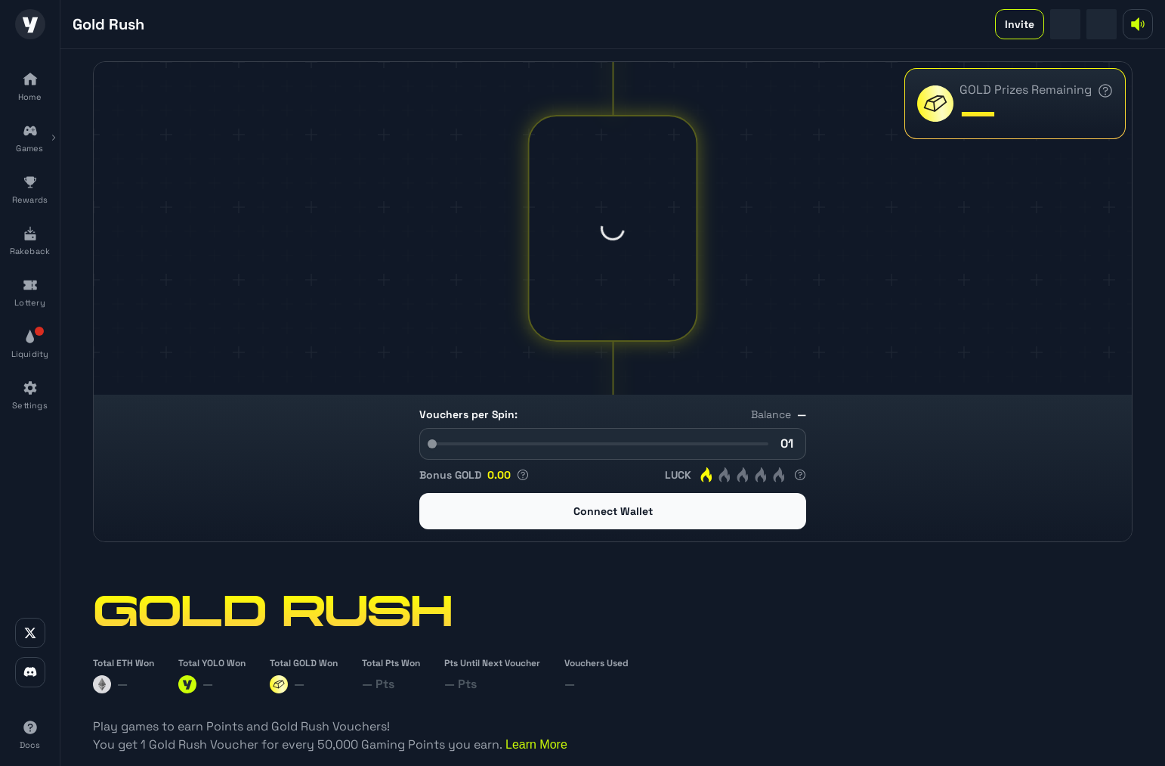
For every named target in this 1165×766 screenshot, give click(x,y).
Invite (1019, 24)
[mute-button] (1138, 24)
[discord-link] (30, 672)
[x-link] (30, 633)
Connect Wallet (613, 511)
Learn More (536, 744)
